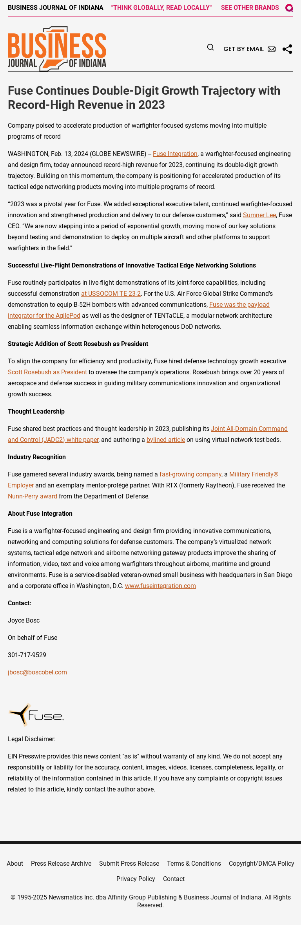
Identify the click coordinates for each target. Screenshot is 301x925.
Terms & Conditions (194, 863)
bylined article (166, 439)
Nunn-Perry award (32, 496)
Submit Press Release (129, 863)
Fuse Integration (175, 154)
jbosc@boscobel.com (37, 672)
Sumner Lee (259, 215)
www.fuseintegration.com (160, 586)
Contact (174, 879)
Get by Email (249, 48)
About (15, 863)
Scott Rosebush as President (47, 372)
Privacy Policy (135, 879)
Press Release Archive (61, 863)
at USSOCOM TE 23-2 (111, 293)
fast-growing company (190, 474)
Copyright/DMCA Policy (261, 863)
